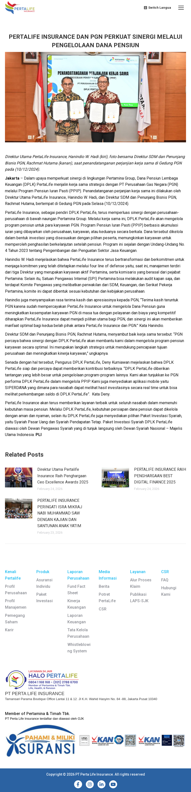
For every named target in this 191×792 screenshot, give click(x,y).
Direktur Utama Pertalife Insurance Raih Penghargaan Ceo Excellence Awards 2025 (62, 475)
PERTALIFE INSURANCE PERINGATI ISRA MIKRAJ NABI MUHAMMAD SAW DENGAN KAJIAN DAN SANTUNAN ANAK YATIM (59, 513)
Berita (104, 586)
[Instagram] (90, 784)
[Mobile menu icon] (181, 8)
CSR (102, 609)
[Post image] (18, 477)
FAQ (164, 580)
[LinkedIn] (101, 784)
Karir (9, 630)
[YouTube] (113, 784)
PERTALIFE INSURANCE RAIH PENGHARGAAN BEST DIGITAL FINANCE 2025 (160, 475)
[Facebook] (78, 784)
